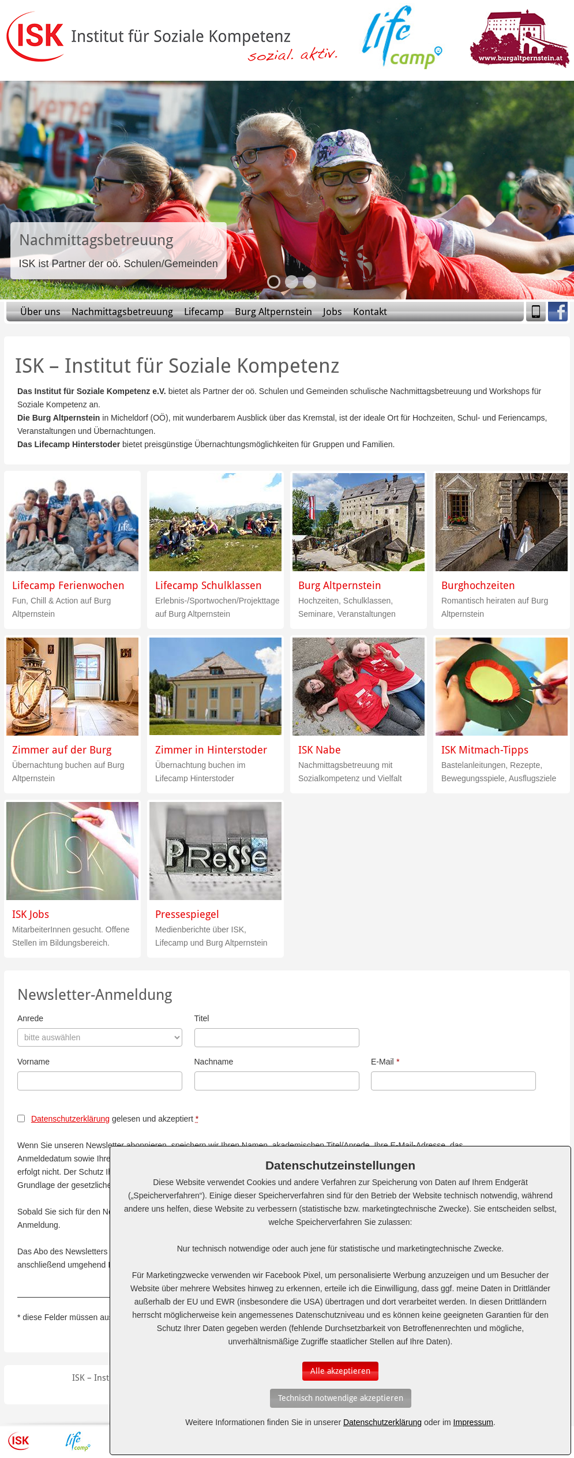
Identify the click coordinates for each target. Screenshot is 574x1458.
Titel (201, 1018)
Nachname (214, 1061)
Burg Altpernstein (273, 311)
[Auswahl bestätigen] (340, 1371)
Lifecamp (204, 311)
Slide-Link (118, 250)
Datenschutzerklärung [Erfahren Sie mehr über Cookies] (382, 1422)
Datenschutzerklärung (70, 1118)
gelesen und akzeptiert (114, 1118)
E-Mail (385, 1061)
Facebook (558, 311)
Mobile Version (536, 311)
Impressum (473, 1422)
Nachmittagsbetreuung (122, 311)
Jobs (332, 311)
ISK (18, 1441)
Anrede (30, 1018)
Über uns (40, 311)
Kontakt (370, 311)
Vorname (33, 1061)
